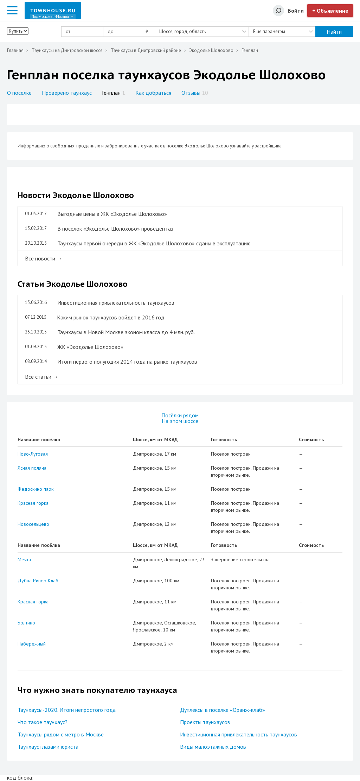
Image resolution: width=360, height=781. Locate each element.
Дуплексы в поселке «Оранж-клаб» (222, 709)
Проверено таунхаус (67, 92)
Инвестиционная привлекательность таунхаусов (238, 734)
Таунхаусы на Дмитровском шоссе (67, 50)
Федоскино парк (35, 489)
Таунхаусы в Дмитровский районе (146, 50)
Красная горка (33, 503)
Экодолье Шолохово (211, 50)
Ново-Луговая (33, 454)
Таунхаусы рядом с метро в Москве (61, 734)
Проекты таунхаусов (205, 722)
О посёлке (19, 92)
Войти (296, 10)
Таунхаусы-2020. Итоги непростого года (67, 709)
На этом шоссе (180, 420)
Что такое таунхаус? (43, 722)
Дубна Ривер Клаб (38, 580)
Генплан (113, 92)
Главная (15, 50)
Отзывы (194, 92)
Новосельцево (33, 524)
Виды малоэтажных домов (213, 746)
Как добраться (153, 92)
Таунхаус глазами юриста (48, 746)
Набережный (32, 644)
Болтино (26, 623)
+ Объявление (330, 10)
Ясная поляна (32, 468)
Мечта (24, 559)
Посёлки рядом (180, 415)
